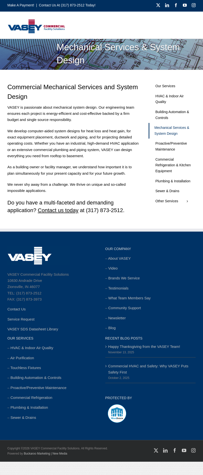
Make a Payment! (20, 5)
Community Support (124, 308)
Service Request (20, 319)
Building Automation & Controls (36, 377)
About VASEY (119, 258)
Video (113, 268)
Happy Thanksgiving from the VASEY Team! (144, 346)
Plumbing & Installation (29, 407)
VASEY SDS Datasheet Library (32, 329)
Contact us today (58, 210)
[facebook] (176, 5)
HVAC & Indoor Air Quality (32, 348)
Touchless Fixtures (25, 368)
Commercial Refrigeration (31, 397)
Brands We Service (124, 278)
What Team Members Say (129, 298)
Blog (112, 328)
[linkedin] (167, 5)
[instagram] (194, 5)
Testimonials (118, 288)
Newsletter (117, 318)
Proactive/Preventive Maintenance (39, 388)
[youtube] (185, 5)
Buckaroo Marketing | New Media (45, 453)
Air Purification (22, 358)
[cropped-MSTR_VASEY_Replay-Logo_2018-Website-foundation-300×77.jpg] (36, 21)
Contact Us (16, 309)
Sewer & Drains (23, 417)
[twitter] (158, 5)
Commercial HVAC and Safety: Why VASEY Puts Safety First (148, 369)
